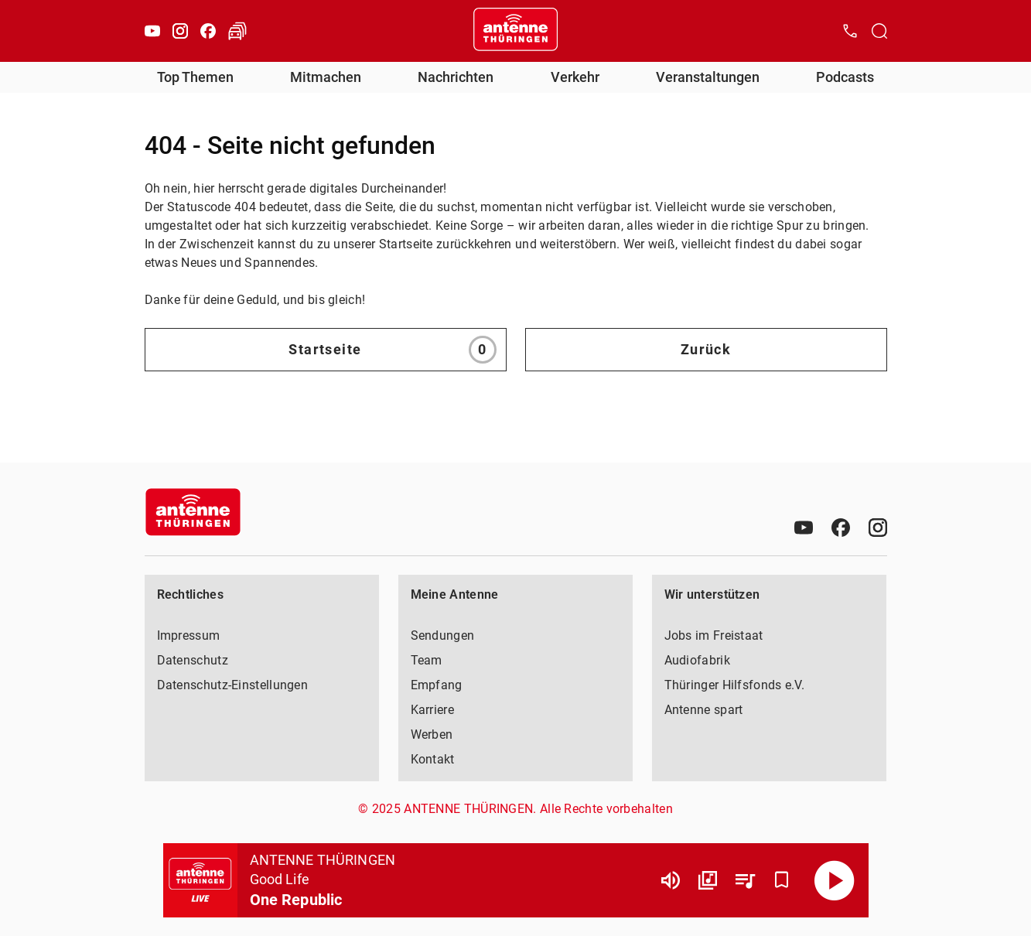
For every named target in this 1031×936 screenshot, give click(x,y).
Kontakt (433, 759)
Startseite (392, 350)
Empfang (437, 685)
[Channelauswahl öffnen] (879, 31)
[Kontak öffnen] (850, 31)
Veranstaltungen (708, 77)
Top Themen (195, 77)
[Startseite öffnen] (515, 31)
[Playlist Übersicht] (744, 880)
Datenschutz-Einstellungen (233, 685)
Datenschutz (192, 660)
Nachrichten (455, 77)
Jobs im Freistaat (713, 635)
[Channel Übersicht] (707, 880)
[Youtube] (152, 31)
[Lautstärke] (670, 880)
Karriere (432, 709)
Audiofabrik (697, 660)
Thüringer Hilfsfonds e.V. (734, 685)
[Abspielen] (834, 880)
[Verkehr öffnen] (237, 31)
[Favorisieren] (782, 880)
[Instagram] (180, 31)
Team (426, 660)
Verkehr (575, 77)
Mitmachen (325, 77)
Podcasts (845, 77)
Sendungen (443, 635)
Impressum (188, 635)
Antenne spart (703, 709)
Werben (432, 734)
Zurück (706, 349)
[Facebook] (208, 31)
